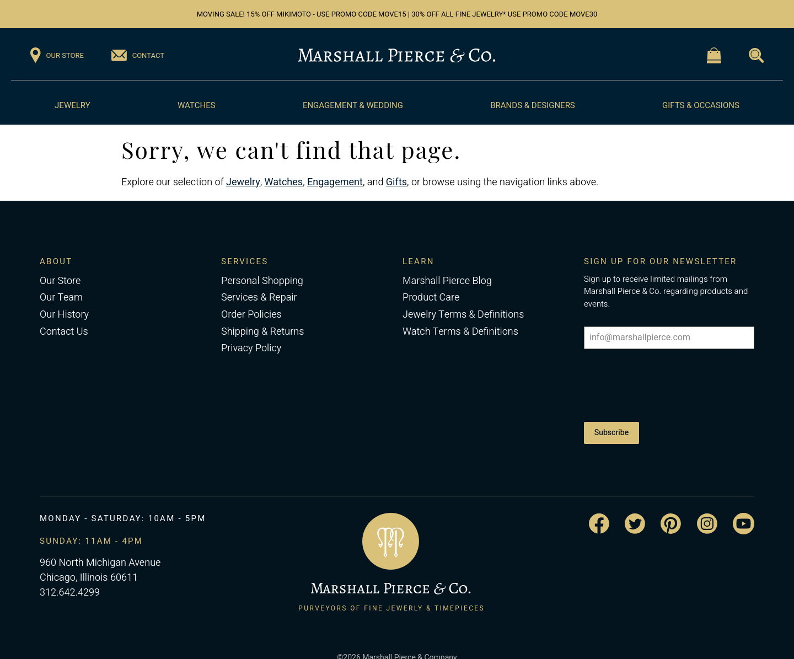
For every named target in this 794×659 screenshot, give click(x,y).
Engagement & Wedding (353, 105)
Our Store (60, 281)
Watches (197, 105)
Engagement (335, 182)
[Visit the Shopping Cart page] (714, 55)
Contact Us (64, 331)
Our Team (61, 297)
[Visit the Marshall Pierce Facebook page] (599, 509)
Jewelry (72, 105)
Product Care (431, 297)
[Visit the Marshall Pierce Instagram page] (707, 508)
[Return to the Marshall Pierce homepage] (396, 56)
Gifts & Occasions (700, 105)
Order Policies (251, 314)
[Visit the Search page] (756, 55)
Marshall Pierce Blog (447, 281)
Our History (64, 314)
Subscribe (611, 425)
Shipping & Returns (262, 331)
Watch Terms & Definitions (460, 331)
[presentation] (668, 381)
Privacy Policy (251, 348)
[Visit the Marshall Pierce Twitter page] (635, 508)
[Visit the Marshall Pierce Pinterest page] (671, 508)
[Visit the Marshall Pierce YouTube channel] (743, 508)
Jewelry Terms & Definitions (463, 314)
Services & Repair (259, 297)
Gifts (396, 182)
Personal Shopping (262, 281)
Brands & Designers (532, 105)
